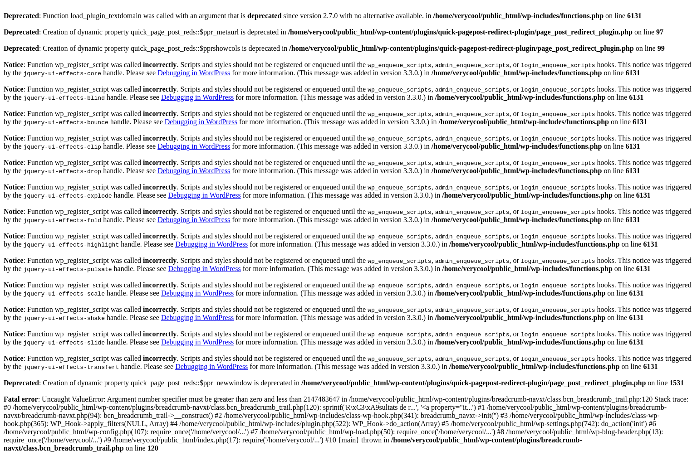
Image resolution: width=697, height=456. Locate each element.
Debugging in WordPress (193, 73)
